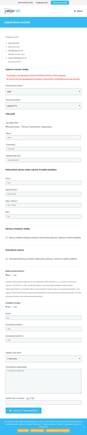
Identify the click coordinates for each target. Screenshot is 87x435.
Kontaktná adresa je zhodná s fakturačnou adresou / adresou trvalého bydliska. (43, 258)
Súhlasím (23, 431)
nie (15, 275)
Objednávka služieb (60, 3)
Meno (8, 133)
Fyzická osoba (13, 126)
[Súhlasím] (84, 426)
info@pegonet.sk (42, 3)
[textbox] (43, 183)
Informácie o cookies (58, 431)
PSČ (7, 212)
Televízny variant (13, 99)
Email (8, 313)
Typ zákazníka (12, 122)
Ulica (8, 178)
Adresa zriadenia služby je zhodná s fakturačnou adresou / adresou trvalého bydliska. (45, 237)
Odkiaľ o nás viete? (14, 352)
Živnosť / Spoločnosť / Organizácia (37, 126)
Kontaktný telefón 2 (14, 336)
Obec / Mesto (11, 201)
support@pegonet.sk (17, 58)
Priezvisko (10, 144)
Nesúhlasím (37, 431)
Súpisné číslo (11, 189)
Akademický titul (13, 155)
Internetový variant (14, 85)
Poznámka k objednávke (16, 367)
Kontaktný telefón (14, 324)
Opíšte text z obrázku (20, 398)
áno (9, 275)
